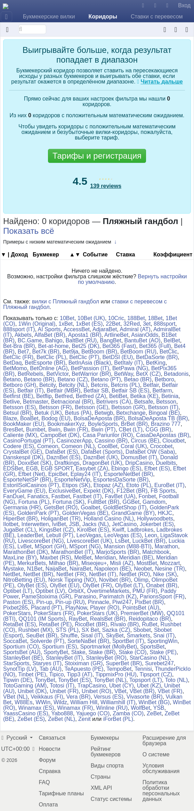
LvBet (24, 546)
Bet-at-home (53, 346)
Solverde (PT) (47, 641)
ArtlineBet (116, 335)
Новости (49, 749)
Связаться (52, 738)
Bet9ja (70, 352)
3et (147, 324)
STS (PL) (67, 630)
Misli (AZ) (122, 563)
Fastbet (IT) (87, 496)
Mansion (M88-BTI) (128, 546)
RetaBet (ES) (19, 624)
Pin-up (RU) (69, 602)
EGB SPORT (57, 468)
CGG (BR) (158, 429)
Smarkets (138, 635)
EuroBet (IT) (169, 485)
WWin (42, 702)
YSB (158, 708)
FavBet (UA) (120, 496)
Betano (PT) (106, 379)
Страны (101, 777)
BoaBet (29, 418)
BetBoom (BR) (99, 352)
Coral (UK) (134, 446)
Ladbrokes (140, 530)
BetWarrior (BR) (91, 374)
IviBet (59, 524)
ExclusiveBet (65, 491)
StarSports (16, 663)
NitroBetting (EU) (24, 580)
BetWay (123, 374)
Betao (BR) (138, 379)
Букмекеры (105, 738)
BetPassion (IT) (90, 368)
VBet (120, 691)
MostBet (147, 563)
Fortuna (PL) (34, 502)
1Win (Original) (37, 324)
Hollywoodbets (155, 519)
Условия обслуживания (161, 768)
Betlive (11, 402)
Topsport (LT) (145, 680)
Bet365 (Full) (155, 346)
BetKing (155, 363)
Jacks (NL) (95, 524)
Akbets (23, 335)
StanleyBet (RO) (106, 658)
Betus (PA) (78, 413)
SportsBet (152, 647)
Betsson (166, 402)
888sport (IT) (19, 329)
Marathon (166, 546)
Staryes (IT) (47, 663)
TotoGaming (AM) (25, 686)
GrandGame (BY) (132, 513)
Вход (184, 5)
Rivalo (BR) (125, 624)
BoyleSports (103, 424)
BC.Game (30, 340)
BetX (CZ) (148, 374)
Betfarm (162, 390)
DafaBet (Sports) (101, 452)
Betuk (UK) (48, 413)
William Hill (83, 702)
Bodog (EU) (56, 418)
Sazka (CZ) (116, 630)
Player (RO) (104, 608)
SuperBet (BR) (124, 663)
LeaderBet (30, 535)
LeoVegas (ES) (123, 535)
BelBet (172, 340)
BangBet (110, 340)
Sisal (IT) (92, 635)
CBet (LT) (131, 429)
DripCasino (139, 463)
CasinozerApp (74, 441)
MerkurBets (31, 563)
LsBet (122, 541)
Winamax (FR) (75, 708)
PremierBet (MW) (142, 613)
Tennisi (143, 669)
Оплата (48, 805)
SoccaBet (15, 641)
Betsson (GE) (91, 407)
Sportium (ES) (59, 647)
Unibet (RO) (96, 691)
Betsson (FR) (55, 407)
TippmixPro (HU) (116, 674)
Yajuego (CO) (93, 713)
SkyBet (115, 635)
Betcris (99, 385)
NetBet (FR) (71, 574)
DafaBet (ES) (61, 452)
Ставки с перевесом (157, 16)
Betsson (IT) (163, 407)
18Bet (155, 318)
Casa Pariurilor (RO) (108, 435)
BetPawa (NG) (130, 368)
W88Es (24, 702)
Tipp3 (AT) (79, 674)
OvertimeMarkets (108, 591)
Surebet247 (159, 663)
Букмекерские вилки (49, 16)
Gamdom (154, 502)
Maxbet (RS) (55, 557)
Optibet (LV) (50, 591)
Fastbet (60, 496)
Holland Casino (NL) (109, 519)
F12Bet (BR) (131, 491)
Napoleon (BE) (112, 569)
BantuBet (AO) (142, 340)
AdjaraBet (104, 329)
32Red (131, 324)
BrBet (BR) (134, 424)
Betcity (47, 385)
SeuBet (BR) (41, 635)
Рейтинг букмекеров (106, 751)
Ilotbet (10, 524)
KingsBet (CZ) (56, 530)
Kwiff (118, 530)
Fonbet (147, 496)
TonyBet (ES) (74, 680)
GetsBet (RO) (61, 507)
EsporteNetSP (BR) (27, 480)
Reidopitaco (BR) (150, 619)
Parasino (85, 596)
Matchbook (155, 552)
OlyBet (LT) (129, 585)
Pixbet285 (15, 608)
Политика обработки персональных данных (161, 790)
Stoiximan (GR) (84, 663)
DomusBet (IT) (139, 457)
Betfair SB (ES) (130, 390)
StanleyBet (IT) (64, 658)
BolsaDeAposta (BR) (99, 418)
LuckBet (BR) (148, 541)
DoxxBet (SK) (34, 463)
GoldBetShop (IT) (125, 507)
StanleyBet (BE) (23, 658)
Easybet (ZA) (92, 468)
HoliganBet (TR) (61, 519)
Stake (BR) (101, 652)
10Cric (116, 318)
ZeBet (154, 713)
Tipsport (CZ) (155, 674)
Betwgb (104, 413)
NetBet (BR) (38, 574)
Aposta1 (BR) (85, 335)
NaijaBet (56, 569)
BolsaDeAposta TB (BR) (158, 418)
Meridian (105, 557)
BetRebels (30, 374)
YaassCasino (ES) (25, 713)
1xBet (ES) (89, 324)
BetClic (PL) (51, 357)
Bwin (54, 429)
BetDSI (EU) (117, 357)
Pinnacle (98, 602)
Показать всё (28, 231)
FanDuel (13, 496)
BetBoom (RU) (138, 352)
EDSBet (13, 468)
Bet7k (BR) (45, 352)
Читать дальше (161, 82)
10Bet (67, 318)
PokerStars (17, 613)
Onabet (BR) (161, 585)
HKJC (165, 513)
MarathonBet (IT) (72, 552)
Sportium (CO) (21, 647)
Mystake (13, 569)
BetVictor (58, 374)
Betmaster (35, 402)
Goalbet (90, 507)
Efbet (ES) (157, 468)
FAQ (44, 782)
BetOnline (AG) (48, 368)
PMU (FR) (144, 591)
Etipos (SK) (76, 485)
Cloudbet (173, 441)
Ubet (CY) (121, 686)
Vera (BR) (78, 697)
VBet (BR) (142, 691)
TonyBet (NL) (110, 680)
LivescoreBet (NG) (41, 541)
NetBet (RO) (134, 574)
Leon (151, 535)
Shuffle (69, 635)
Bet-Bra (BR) (19, 346)
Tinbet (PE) (32, 674)
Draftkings (67, 463)
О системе (156, 754)
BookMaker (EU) (23, 424)
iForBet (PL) (118, 719)
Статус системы (111, 799)
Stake (78, 652)
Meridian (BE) (136, 557)
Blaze (10, 418)
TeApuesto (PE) (83, 669)
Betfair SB (95, 390)
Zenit (84, 719)
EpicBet (57, 474)
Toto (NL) (176, 680)
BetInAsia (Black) (89, 363)
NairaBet (80, 569)
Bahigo (54, 340)
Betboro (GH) (19, 385)
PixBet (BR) (149, 602)
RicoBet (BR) (91, 624)
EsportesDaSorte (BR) (120, 480)
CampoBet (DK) (60, 435)
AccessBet (76, 329)
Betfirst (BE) (18, 396)
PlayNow (76, 608)
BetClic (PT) (84, 357)
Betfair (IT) (30, 390)
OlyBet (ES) (32, 585)
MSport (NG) (85, 546)
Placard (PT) (46, 608)
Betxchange (131, 413)
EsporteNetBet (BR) (128, 474)
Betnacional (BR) (72, 402)
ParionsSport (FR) (162, 596)
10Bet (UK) (91, 318)
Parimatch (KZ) (118, 596)
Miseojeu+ (94, 563)
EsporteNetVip (72, 480)
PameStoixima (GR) (46, 596)
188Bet (136, 318)
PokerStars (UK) (97, 613)
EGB (32, 468)
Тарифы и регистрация (97, 155)
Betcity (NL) (73, 385)
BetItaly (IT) (128, 363)
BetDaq (12, 363)
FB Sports (163, 491)
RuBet (149, 624)
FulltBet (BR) (104, 502)
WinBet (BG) (154, 702)
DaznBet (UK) (100, 457)
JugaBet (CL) (19, 530)
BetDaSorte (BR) (157, 357)
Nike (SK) (165, 574)
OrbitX (76, 591)
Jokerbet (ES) (157, 524)
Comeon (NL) (78, 446)
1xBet (65, 324)
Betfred (64, 396)
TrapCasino (92, 686)
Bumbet (35, 429)
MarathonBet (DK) (25, 552)
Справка (49, 771)
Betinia (169, 396)
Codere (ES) (18, 446)
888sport (164, 324)
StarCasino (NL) (150, 658)
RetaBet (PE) (55, 624)
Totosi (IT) (62, 686)
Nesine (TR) (170, 569)
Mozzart (170, 563)
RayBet (77, 619)
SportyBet (55, 652)
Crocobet (161, 446)
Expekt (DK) (98, 491)
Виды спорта (107, 766)
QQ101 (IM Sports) (41, 619)
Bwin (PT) (103, 429)
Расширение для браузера (164, 740)
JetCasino (124, 524)
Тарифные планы (61, 793)
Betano (12, 379)
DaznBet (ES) (63, 457)
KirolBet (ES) (93, 530)
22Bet (113, 324)
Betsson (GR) (128, 407)
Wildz (60, 702)
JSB (74, 524)
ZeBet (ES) (31, 719)
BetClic (168, 352)
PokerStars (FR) (54, 613)
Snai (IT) (164, 635)
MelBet (83, 557)
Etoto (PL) (138, 485)
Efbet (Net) (31, 474)
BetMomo (15, 368)
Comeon (47, 446)
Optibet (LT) (17, 591)
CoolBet (108, 446)
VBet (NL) (15, 697)
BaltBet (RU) (81, 340)
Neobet (143, 569)
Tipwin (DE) (17, 680)
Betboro (164, 379)
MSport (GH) (50, 546)
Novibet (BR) (115, 580)
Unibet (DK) (32, 691)
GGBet (130, 502)
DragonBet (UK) (102, 463)
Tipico (56, 674)
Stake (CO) (133, 652)
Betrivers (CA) (113, 402)
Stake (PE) (163, 652)
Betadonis (176, 374)
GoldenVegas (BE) (85, 513)
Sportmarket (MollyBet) (108, 647)
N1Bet (34, 569)
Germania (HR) (22, 507)
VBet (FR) (170, 691)
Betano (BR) (39, 379)
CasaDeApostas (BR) (162, 435)
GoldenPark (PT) (38, 513)
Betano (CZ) (73, 379)
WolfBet (140, 708)
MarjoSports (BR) (117, 552)
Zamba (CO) (128, 713)
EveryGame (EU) (24, 491)
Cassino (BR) (111, 441)
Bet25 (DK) (85, 346)
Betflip (43, 396)
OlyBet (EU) (64, 585)
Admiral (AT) (135, 329)
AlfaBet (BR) (49, 335)
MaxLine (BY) (20, 557)
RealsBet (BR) (108, 619)
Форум (47, 760)
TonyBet (45, 680)
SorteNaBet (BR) (88, 641)
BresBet (13, 429)
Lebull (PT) (59, 535)
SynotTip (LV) (20, 669)
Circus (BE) (145, 441)
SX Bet (90, 630)
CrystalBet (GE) (22, 452)
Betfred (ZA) (91, 396)
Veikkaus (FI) (47, 697)
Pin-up (44, 602)
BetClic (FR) (18, 357)
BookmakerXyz (66, 424)
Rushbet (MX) (35, 630)
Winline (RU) (112, 708)
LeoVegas (88, 535)
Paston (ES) (18, 602)
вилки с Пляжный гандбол (65, 301)
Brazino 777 (165, 424)
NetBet (11, 574)
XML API (101, 788)
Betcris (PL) (125, 385)
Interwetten (35, 524)
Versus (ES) (108, 697)
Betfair (151, 385)
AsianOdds (144, 335)
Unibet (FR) (64, 691)
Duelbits (166, 463)
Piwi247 (122, 602)
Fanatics (37, 496)
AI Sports (49, 329)
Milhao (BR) (63, 563)
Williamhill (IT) (117, 702)
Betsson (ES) (19, 407)
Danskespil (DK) (23, 457)
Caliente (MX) (20, 435)
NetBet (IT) (102, 574)
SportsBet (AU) (22, 652)
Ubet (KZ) (149, 686)
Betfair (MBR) (63, 390)
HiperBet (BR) (20, 519)
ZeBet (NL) (61, 719)
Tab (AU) (51, 669)
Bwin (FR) (75, 429)
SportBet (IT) (128, 641)
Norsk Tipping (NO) (72, 580)
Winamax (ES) (36, 708)
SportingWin (162, 641)
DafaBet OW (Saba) (150, 452)
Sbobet (142, 630)
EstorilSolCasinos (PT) (31, 485)
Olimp (141, 580)
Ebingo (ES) (126, 468)
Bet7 (23, 352)
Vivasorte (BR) (145, 697)
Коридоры (103, 16)
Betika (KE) (144, 396)
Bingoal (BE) (164, 413)
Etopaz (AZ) (108, 485)
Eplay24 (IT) (86, 474)
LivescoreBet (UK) (89, 541)
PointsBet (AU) (140, 608)
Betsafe (143, 402)
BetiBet (118, 396)
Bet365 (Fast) (119, 346)
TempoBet (118, 669)
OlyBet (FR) (97, 585)
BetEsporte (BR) (45, 363)
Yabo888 (62, 713)
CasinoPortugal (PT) (28, 441)
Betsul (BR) (17, 413)
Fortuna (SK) (68, 502)
